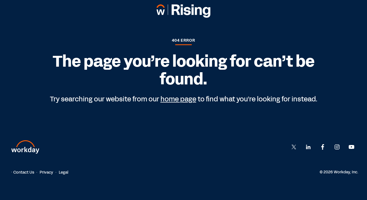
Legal (63, 172)
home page (178, 99)
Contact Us (23, 172)
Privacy (46, 172)
